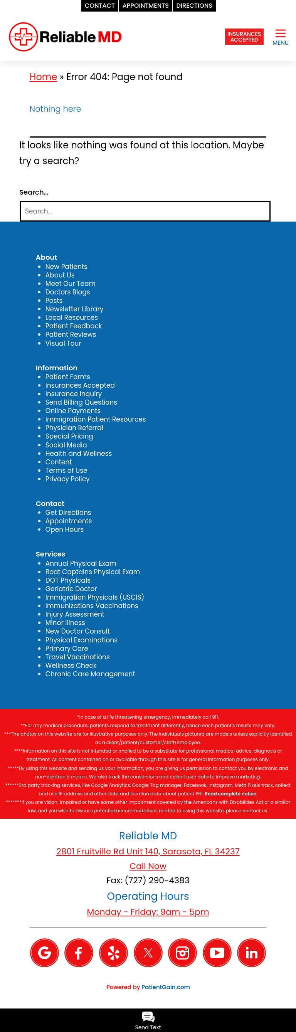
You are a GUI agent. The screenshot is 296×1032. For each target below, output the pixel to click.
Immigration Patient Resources (95, 419)
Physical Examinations (81, 640)
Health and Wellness (78, 453)
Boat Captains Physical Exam (92, 572)
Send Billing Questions (81, 402)
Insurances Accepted (80, 385)
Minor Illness (65, 622)
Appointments (68, 521)
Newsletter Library (74, 309)
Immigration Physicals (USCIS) (94, 597)
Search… (33, 192)
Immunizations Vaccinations (91, 605)
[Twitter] (148, 952)
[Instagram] (182, 952)
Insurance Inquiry (73, 393)
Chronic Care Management (90, 674)
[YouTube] (217, 952)
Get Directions (68, 512)
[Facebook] (78, 952)
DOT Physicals (68, 580)
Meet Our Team (70, 283)
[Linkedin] (251, 952)
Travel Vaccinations (77, 657)
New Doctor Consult (77, 631)
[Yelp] (113, 952)
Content (58, 462)
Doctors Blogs (67, 292)
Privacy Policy (67, 479)
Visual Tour (63, 343)
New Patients (66, 266)
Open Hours (64, 529)
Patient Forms (67, 377)
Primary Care (66, 648)
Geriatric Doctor (71, 588)
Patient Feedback (73, 326)
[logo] (65, 36)
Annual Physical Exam (80, 563)
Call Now (148, 866)
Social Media (66, 445)
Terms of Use (66, 470)
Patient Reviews (70, 334)
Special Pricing (69, 436)
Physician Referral (74, 427)
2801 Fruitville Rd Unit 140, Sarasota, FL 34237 (148, 851)
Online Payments (73, 410)
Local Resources (71, 317)
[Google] (44, 952)
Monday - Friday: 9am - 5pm (148, 912)
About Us (60, 275)
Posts (54, 300)
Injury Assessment (74, 614)
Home (43, 77)
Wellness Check (71, 665)
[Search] (145, 211)
